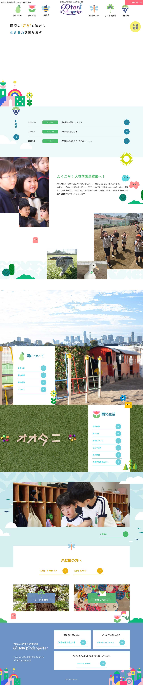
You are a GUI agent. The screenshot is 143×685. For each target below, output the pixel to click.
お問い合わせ (134, 2)
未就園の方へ (94, 10)
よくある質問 (110, 10)
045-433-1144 (66, 642)
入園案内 (45, 10)
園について (18, 10)
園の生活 (32, 10)
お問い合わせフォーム (105, 642)
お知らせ (125, 10)
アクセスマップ (22, 660)
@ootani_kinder (84, 663)
